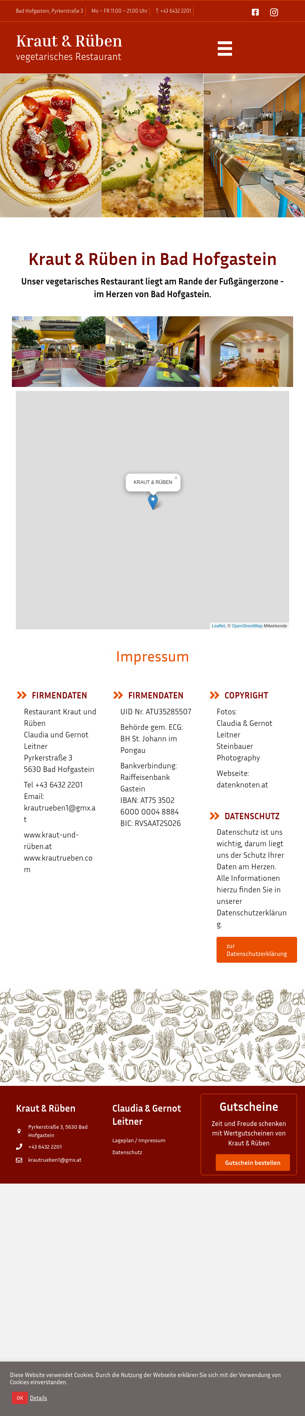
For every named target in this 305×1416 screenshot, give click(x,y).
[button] (253, 1162)
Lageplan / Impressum (138, 1140)
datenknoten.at (242, 784)
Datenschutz (127, 1152)
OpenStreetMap (247, 625)
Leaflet (218, 625)
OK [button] (20, 1398)
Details (38, 1398)
